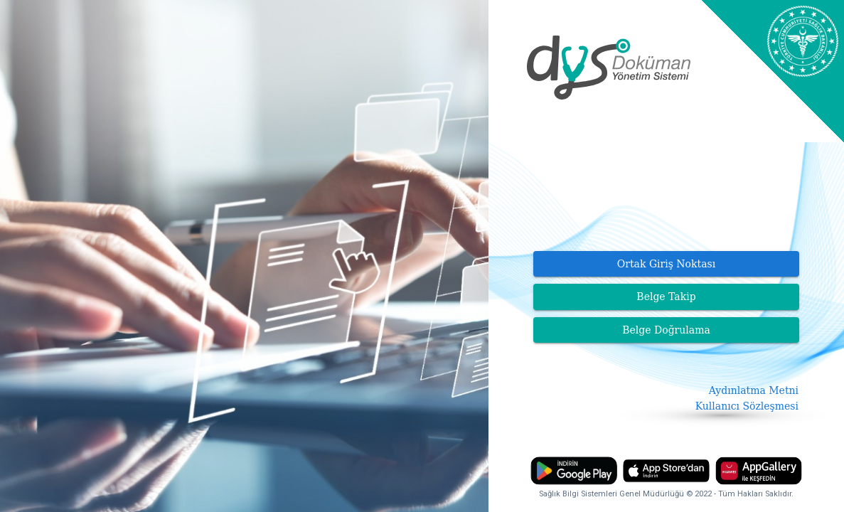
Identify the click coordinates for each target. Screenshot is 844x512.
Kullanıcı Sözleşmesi (746, 406)
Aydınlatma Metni (753, 390)
